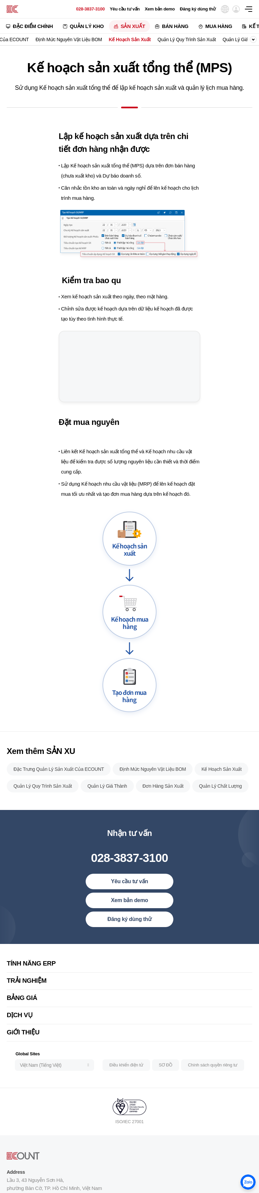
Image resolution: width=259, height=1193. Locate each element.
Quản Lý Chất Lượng (220, 797)
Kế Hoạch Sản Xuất (129, 39)
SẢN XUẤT (133, 26)
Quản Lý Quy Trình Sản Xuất (186, 39)
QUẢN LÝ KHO (87, 26)
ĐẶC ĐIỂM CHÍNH (33, 26)
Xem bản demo (160, 8)
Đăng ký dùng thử (198, 8)
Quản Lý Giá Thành (107, 797)
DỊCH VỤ (19, 1026)
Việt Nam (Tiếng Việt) (40, 1076)
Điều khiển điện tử (126, 1076)
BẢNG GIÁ (22, 1009)
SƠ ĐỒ (165, 1076)
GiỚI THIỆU (23, 1043)
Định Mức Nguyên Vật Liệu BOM (68, 39)
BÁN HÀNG (175, 26)
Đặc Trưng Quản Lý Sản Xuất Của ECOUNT (58, 780)
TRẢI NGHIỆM (27, 992)
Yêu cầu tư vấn (125, 8)
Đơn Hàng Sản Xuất (163, 797)
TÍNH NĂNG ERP (31, 974)
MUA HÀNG (218, 26)
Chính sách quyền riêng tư (212, 1076)
